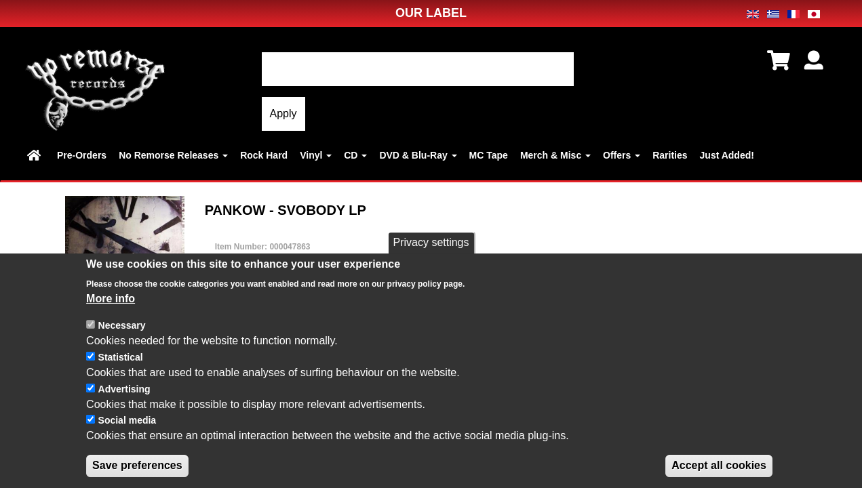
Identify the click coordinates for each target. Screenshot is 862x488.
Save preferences (137, 466)
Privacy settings (431, 243)
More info (110, 299)
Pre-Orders (81, 155)
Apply (283, 113)
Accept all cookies (718, 466)
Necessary (122, 326)
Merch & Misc (555, 155)
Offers (621, 155)
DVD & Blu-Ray (417, 155)
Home (36, 155)
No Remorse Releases (173, 155)
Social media (127, 421)
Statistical (120, 358)
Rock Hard (264, 155)
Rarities (669, 155)
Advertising (124, 389)
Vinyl (316, 155)
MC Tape (488, 155)
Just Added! (727, 155)
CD (355, 155)
